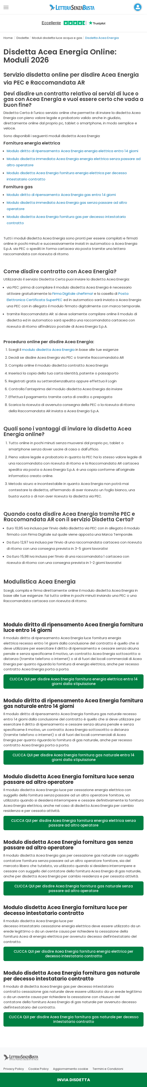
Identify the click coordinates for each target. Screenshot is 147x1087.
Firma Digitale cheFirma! (72, 293)
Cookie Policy (38, 1069)
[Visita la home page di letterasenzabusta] (73, 7)
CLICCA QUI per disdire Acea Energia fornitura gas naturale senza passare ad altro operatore (73, 888)
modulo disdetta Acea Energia (48, 349)
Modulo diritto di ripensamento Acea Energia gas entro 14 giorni (61, 194)
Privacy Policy (13, 1069)
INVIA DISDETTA (73, 1080)
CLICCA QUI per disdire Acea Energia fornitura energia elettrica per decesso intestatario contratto (73, 953)
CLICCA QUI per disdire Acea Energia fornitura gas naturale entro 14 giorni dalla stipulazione (73, 757)
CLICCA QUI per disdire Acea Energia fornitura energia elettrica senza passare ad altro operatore (73, 823)
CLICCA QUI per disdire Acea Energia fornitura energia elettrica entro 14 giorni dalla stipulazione (73, 681)
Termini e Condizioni (108, 1069)
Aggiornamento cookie (70, 1069)
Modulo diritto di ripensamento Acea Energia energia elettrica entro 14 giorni (72, 150)
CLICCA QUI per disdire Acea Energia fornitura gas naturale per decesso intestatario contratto (73, 1019)
